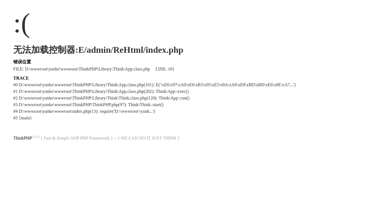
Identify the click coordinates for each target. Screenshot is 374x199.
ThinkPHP (22, 138)
